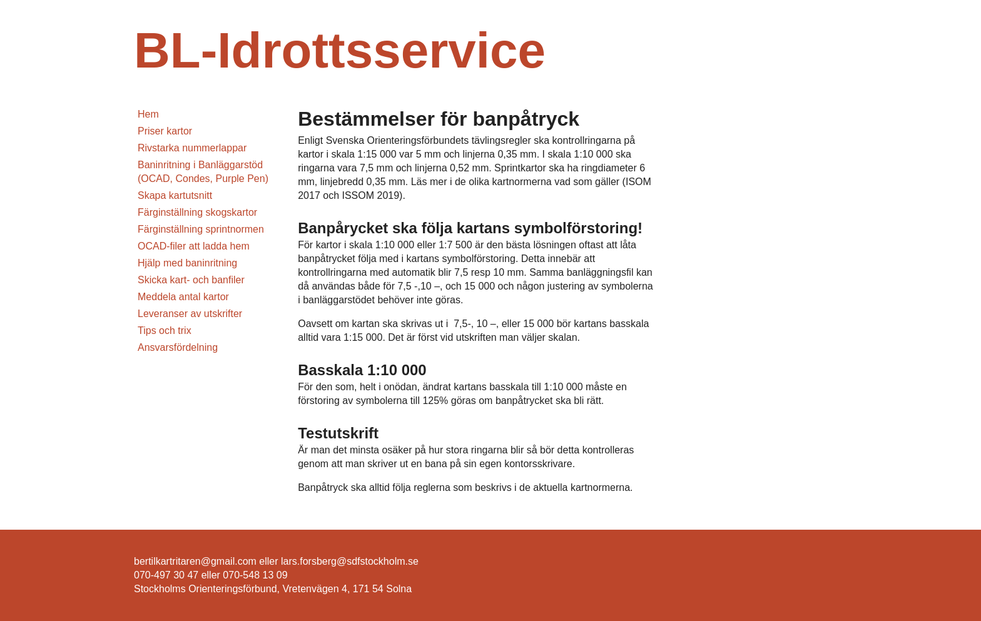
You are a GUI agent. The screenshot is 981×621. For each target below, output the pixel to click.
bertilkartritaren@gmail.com (195, 561)
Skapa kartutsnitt (175, 195)
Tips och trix (164, 330)
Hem (148, 114)
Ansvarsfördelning (178, 347)
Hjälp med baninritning (187, 263)
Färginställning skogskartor (197, 212)
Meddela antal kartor (183, 296)
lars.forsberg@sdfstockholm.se (350, 561)
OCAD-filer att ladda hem (194, 246)
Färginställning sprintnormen (201, 229)
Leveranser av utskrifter (190, 313)
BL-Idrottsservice (340, 50)
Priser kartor (165, 131)
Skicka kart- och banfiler (191, 280)
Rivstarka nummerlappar (192, 148)
